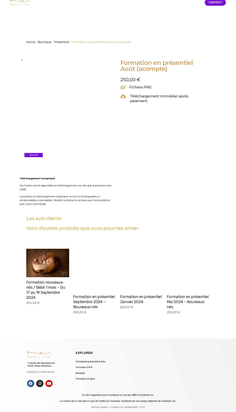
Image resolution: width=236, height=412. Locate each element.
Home (30, 42)
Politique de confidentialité (124, 407)
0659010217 (33, 372)
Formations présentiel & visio (90, 361)
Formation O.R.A (84, 367)
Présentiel (61, 42)
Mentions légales (100, 407)
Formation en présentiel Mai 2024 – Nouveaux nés (187, 301)
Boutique (44, 42)
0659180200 (48, 372)
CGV (142, 407)
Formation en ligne (85, 378)
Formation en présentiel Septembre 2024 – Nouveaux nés (94, 301)
